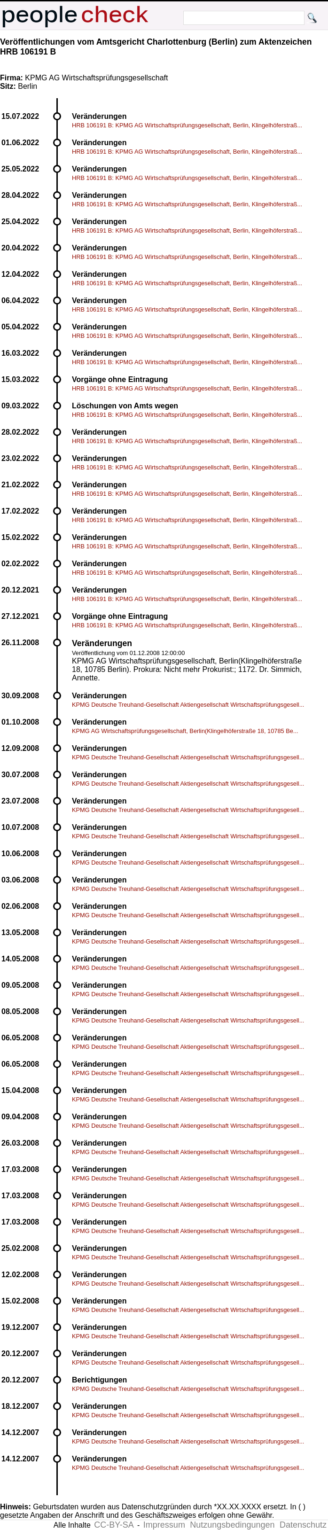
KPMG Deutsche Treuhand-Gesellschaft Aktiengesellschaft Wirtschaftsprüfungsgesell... (188, 704)
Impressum (164, 1525)
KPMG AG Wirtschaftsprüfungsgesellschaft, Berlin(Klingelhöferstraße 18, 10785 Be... (185, 730)
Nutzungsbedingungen (232, 1525)
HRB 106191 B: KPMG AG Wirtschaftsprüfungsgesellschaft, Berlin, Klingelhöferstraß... (187, 125)
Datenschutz (303, 1525)
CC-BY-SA (113, 1525)
